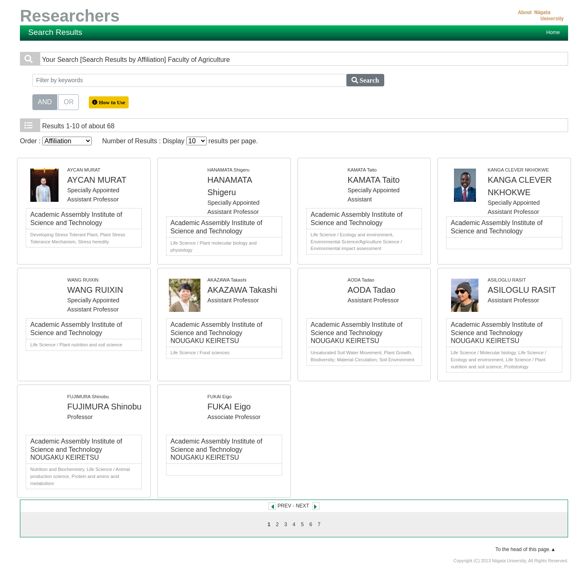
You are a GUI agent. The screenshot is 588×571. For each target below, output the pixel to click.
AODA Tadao (371, 289)
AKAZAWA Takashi (242, 289)
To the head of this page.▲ (525, 549)
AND (45, 101)
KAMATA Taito (374, 179)
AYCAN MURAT (97, 179)
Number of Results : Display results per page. (180, 141)
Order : (56, 141)
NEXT (302, 506)
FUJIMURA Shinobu (104, 406)
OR (68, 101)
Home (553, 32)
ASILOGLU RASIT (522, 289)
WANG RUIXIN (95, 289)
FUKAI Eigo (229, 406)
